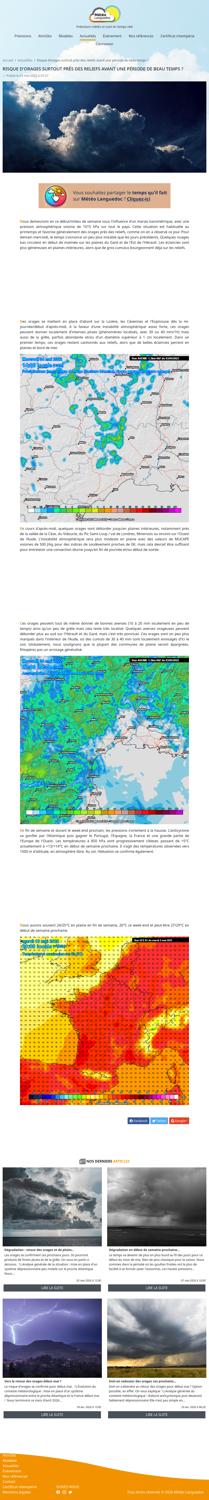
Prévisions (23, 36)
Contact (9, 1481)
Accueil (8, 60)
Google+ (179, 1121)
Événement (112, 36)
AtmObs (45, 36)
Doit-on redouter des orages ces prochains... (142, 1381)
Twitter (159, 1121)
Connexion (104, 43)
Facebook (138, 1121)
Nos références (141, 36)
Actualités (88, 36)
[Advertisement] (104, 284)
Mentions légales (17, 1492)
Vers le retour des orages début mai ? (32, 1381)
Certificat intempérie (177, 36)
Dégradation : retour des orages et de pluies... (39, 1250)
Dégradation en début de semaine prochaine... (144, 1250)
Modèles (66, 36)
